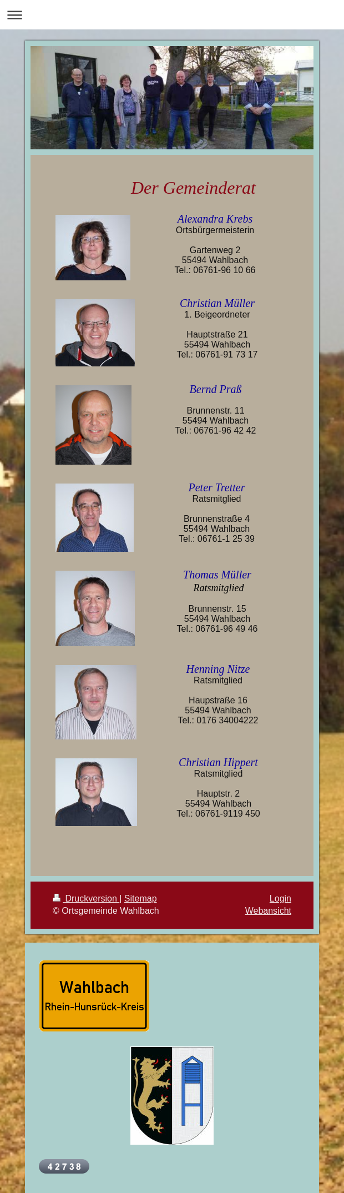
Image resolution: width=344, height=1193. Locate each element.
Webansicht (268, 910)
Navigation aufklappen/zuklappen (172, 15)
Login (280, 898)
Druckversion (86, 898)
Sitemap (140, 898)
